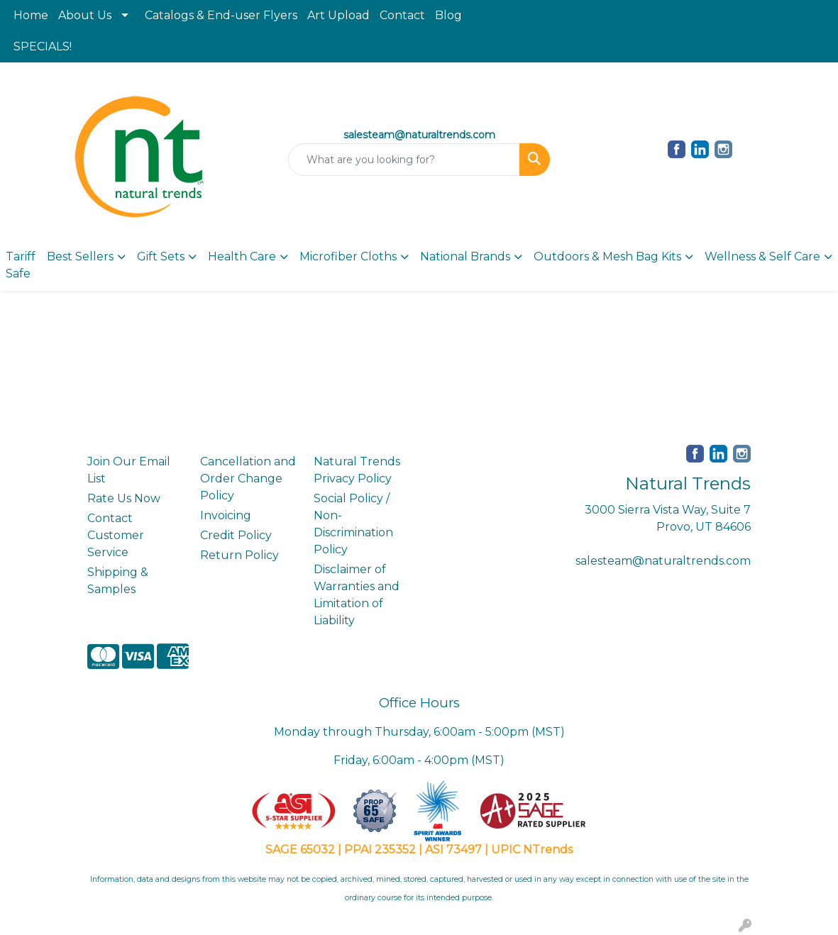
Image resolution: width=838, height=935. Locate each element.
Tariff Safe (20, 265)
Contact (402, 15)
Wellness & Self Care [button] (762, 256)
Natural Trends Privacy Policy (357, 470)
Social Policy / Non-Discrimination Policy (353, 524)
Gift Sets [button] (160, 256)
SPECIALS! (42, 46)
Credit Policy (236, 535)
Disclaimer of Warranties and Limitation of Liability (356, 595)
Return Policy (239, 555)
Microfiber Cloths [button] (348, 256)
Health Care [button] (242, 256)
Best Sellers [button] (80, 256)
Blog (448, 15)
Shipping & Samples (117, 580)
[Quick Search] (404, 159)
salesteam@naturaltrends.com (663, 561)
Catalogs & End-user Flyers (221, 15)
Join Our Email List (128, 470)
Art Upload (338, 15)
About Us (84, 15)
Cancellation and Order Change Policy (248, 478)
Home (30, 15)
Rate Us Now (123, 498)
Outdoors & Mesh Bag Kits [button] (607, 256)
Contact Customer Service (115, 535)
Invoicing (225, 515)
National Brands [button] (465, 256)
